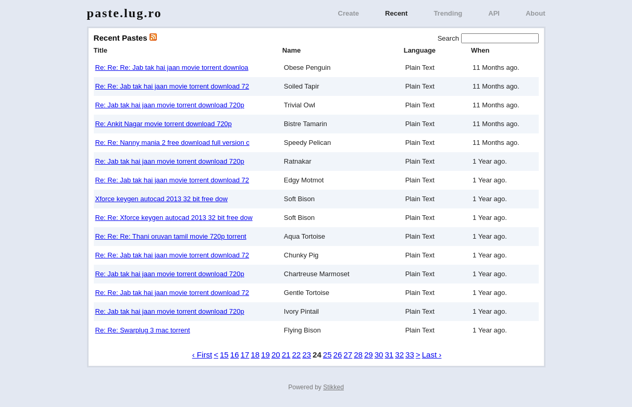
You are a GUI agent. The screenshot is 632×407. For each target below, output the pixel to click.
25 (327, 354)
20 (275, 354)
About (536, 13)
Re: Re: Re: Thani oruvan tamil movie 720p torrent (170, 236)
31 (389, 354)
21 (286, 354)
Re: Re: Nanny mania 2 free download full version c (172, 142)
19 (265, 354)
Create (348, 13)
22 (296, 354)
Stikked (333, 387)
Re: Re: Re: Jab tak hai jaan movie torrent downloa (172, 67)
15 (224, 354)
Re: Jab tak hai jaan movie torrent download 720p (169, 105)
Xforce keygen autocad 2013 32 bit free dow (161, 199)
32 (399, 354)
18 (255, 354)
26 (337, 354)
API (494, 13)
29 (368, 354)
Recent (396, 13)
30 (379, 354)
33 (409, 354)
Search (449, 38)
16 (234, 354)
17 (245, 354)
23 (306, 354)
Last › (432, 354)
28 (358, 354)
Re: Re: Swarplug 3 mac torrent (142, 330)
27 (347, 354)
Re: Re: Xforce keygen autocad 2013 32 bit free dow (174, 217)
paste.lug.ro (124, 13)
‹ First (202, 354)
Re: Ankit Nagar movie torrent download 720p (163, 124)
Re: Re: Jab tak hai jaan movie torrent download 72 (172, 86)
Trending (447, 13)
